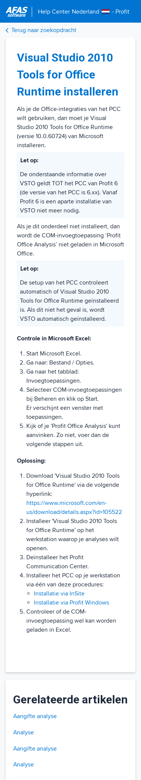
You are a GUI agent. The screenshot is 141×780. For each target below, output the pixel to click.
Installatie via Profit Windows (71, 602)
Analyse (23, 732)
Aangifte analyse (35, 716)
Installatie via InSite (59, 593)
